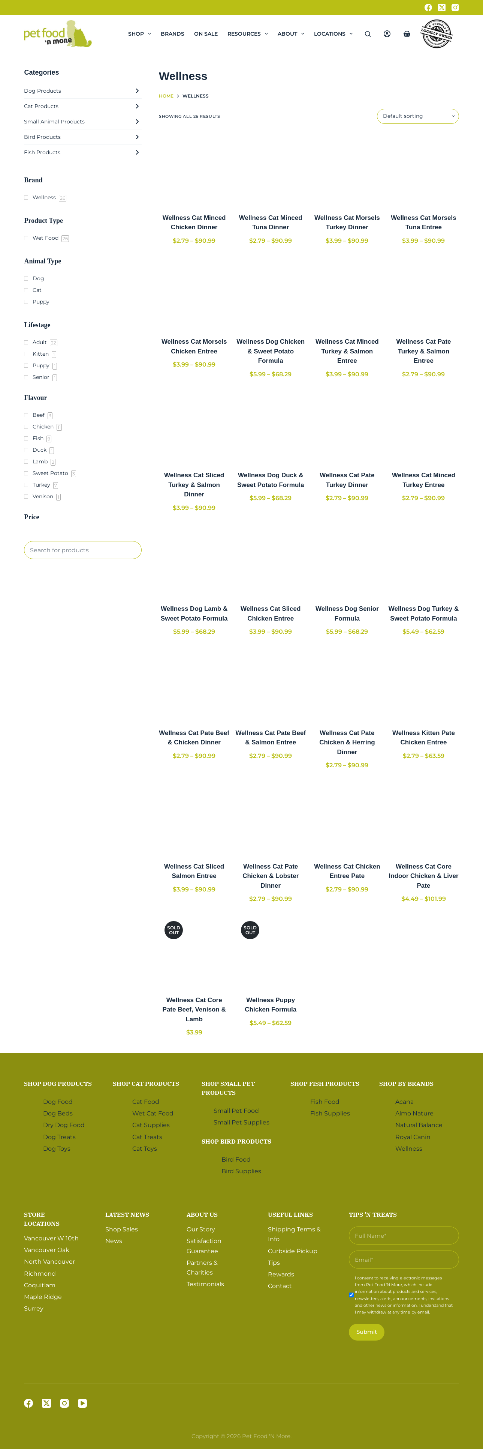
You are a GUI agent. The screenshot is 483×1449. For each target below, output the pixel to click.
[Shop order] (418, 116)
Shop (141, 33)
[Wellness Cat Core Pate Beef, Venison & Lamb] (194, 950)
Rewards (281, 1274)
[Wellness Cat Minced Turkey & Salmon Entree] (347, 292)
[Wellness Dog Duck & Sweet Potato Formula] (270, 426)
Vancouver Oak (46, 1250)
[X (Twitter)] (442, 7)
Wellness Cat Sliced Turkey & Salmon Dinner (194, 485)
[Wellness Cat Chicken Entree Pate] (347, 817)
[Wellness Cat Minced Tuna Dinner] (270, 168)
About (292, 33)
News (113, 1241)
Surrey (33, 1308)
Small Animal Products (82, 121)
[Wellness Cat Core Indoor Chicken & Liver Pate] (423, 817)
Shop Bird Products (236, 1141)
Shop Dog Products (58, 1083)
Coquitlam (39, 1284)
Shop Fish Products (324, 1083)
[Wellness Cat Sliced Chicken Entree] (270, 559)
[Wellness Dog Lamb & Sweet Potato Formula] (194, 559)
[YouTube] (82, 1403)
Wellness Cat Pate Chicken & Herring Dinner (347, 742)
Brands (172, 33)
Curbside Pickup (292, 1250)
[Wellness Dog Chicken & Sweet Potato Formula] (270, 292)
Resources (249, 33)
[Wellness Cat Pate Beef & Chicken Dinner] (194, 683)
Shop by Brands (406, 1083)
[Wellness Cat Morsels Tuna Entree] (423, 168)
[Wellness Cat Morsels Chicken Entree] (194, 292)
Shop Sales (121, 1229)
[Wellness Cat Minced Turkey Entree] (423, 426)
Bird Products (82, 136)
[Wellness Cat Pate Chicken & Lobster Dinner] (270, 817)
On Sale (206, 33)
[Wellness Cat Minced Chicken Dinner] (194, 168)
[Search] (368, 34)
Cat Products (82, 106)
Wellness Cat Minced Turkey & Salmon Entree (347, 351)
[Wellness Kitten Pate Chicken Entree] (423, 683)
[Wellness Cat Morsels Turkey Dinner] (347, 168)
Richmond (40, 1273)
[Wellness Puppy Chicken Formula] (270, 950)
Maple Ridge (43, 1296)
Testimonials (205, 1284)
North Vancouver (49, 1261)
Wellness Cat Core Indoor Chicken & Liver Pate (423, 876)
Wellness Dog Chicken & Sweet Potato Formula (270, 351)
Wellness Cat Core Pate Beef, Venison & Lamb (194, 1010)
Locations (335, 33)
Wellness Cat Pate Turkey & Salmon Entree (423, 351)
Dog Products (82, 90)
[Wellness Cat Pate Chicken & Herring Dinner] (347, 683)
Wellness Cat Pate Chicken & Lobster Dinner (270, 876)
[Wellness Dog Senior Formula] (347, 559)
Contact (280, 1286)
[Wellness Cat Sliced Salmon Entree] (194, 817)
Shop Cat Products (146, 1083)
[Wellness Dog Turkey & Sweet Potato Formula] (423, 559)
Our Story (201, 1229)
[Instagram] (455, 7)
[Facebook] (428, 7)
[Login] (387, 33)
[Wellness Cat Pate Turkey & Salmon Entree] (423, 292)
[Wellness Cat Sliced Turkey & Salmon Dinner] (194, 426)
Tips (274, 1262)
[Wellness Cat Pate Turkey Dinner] (347, 426)
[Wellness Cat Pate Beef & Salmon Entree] (270, 683)
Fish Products (82, 152)
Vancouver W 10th (51, 1238)
